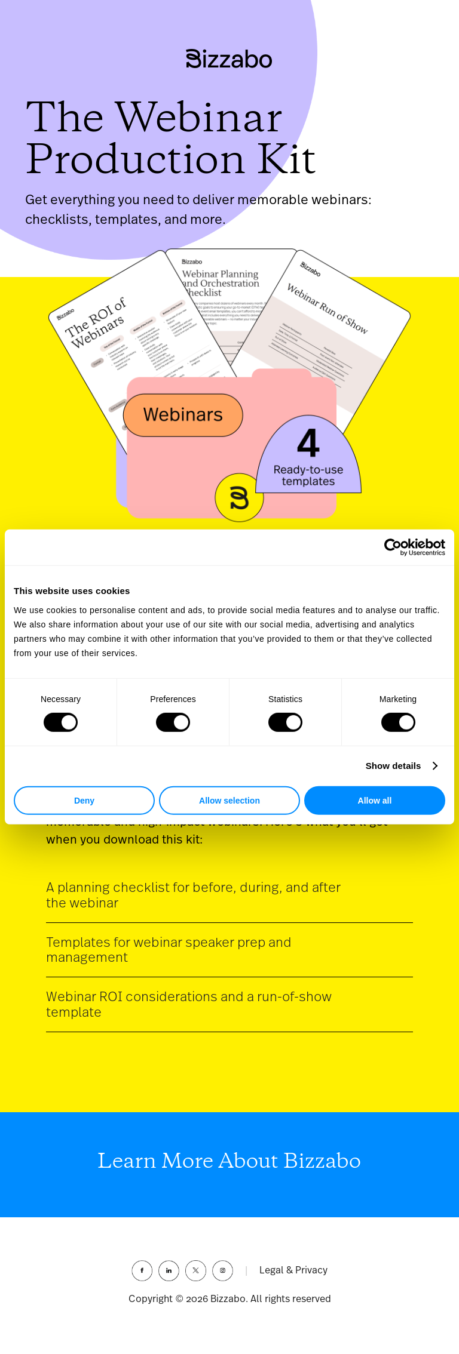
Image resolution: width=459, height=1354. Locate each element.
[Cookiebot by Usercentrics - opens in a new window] (393, 547)
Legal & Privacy (293, 1270)
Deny (84, 800)
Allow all (375, 800)
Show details (393, 766)
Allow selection (229, 800)
